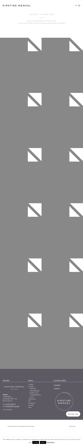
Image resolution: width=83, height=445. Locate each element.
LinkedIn (57, 388)
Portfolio (31, 386)
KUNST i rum (34, 393)
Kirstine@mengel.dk (12, 406)
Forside (30, 384)
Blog (29, 407)
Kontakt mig (73, 414)
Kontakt (31, 405)
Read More (50, 442)
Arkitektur (33, 388)
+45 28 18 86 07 (10, 404)
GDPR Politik (72, 426)
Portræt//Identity (35, 395)
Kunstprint (31, 403)
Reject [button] (43, 442)
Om (29, 401)
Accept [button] (35, 442)
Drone (32, 397)
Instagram (57, 385)
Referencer (32, 399)
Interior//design (34, 391)
